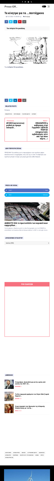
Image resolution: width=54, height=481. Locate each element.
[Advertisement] (27, 83)
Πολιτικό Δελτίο (26, 114)
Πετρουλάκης (17, 114)
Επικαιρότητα (8, 114)
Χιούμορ (27, 16)
